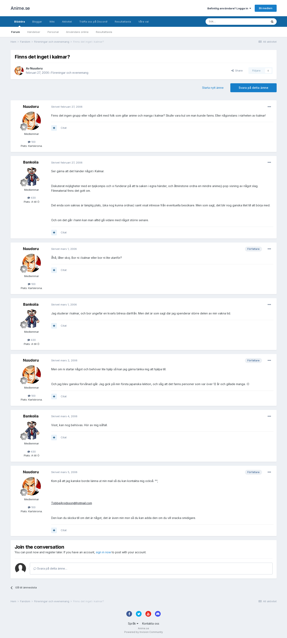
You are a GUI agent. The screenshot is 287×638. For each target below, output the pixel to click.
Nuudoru (36, 68)
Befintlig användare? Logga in (229, 8)
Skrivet (66, 106)
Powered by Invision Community (143, 632)
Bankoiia (31, 162)
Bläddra (19, 23)
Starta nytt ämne (213, 87)
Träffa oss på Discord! (93, 21)
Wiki (52, 21)
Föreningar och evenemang (69, 72)
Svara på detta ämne (253, 87)
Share (237, 70)
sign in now (103, 552)
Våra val (143, 21)
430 (31, 197)
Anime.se (20, 8)
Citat (64, 127)
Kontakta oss (150, 623)
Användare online (77, 32)
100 (32, 141)
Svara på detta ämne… (50, 568)
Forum (15, 32)
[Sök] (226, 21)
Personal (53, 32)
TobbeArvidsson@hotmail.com (71, 503)
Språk (133, 623)
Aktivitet (67, 21)
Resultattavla (104, 32)
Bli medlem (265, 8)
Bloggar (37, 21)
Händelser (33, 32)
